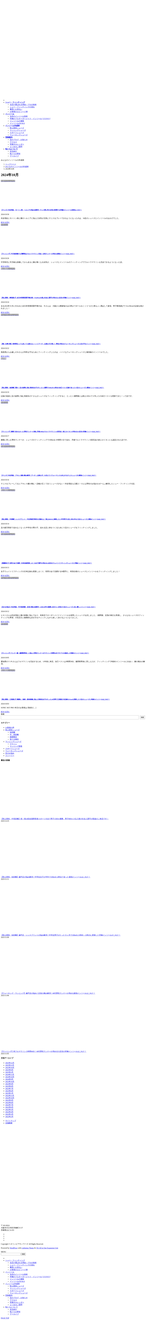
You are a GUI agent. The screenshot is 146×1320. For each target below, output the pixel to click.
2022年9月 (9, 1100)
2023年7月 (9, 1088)
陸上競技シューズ (17, 128)
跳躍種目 (13, 737)
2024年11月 (9, 1074)
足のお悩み (9, 753)
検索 (2, 714)
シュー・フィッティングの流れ (22, 107)
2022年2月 (9, 1116)
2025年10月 (9, 1067)
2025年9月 (9, 1070)
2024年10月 (9, 1077)
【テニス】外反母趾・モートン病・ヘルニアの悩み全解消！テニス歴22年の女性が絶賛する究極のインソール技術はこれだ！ (41, 210)
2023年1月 (9, 1093)
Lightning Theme (27, 1248)
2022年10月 (9, 1098)
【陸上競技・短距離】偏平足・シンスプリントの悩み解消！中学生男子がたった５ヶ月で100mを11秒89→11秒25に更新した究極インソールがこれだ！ (61, 935)
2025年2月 (9, 1072)
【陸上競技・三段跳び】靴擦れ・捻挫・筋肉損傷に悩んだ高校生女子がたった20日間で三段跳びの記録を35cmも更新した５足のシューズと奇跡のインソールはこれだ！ (55, 699)
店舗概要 (8, 1123)
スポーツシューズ (17, 133)
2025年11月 (9, 1065)
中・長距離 (14, 735)
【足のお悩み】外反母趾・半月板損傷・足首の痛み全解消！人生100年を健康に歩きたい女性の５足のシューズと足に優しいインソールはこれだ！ (48, 607)
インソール (9, 1272)
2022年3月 (9, 1114)
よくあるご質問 (16, 147)
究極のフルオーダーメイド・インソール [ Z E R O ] (30, 119)
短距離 (12, 732)
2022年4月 (9, 1112)
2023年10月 (9, 1081)
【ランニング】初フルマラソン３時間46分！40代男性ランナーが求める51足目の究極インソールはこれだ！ (43, 1051)
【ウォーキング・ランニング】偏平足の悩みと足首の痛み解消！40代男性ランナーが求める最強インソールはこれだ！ (48, 993)
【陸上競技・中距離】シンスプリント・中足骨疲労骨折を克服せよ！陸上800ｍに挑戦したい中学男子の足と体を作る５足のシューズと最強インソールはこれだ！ (53, 519)
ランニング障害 (16, 746)
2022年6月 (9, 1107)
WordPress (13, 1248)
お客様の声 (9, 728)
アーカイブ (14, 156)
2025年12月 (9, 1063)
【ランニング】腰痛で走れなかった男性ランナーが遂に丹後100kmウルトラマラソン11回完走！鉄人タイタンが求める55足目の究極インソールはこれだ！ (51, 431)
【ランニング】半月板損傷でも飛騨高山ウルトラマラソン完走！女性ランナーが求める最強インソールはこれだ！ (38, 254)
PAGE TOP (5, 1318)
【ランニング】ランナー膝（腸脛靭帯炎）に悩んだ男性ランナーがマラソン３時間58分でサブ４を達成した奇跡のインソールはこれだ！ (45, 653)
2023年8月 (9, 1086)
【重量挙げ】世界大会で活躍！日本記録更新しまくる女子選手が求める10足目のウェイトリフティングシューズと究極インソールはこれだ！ (46, 563)
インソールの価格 (17, 121)
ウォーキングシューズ (19, 135)
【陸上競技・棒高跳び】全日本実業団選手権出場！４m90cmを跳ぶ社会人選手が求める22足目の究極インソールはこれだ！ (41, 297)
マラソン (13, 744)
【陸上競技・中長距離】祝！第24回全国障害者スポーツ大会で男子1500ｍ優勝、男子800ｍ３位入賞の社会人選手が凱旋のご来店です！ (55, 819)
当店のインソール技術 (19, 116)
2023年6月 (9, 1091)
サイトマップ (10, 1121)
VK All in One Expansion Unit (47, 1248)
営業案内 (8, 1295)
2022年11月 (9, 1095)
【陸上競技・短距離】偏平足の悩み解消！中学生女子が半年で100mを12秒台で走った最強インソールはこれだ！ (45, 877)
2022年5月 (9, 1109)
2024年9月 (9, 1079)
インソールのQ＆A (17, 123)
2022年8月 (9, 1102)
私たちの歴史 (15, 154)
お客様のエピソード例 (19, 112)
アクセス (13, 142)
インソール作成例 (12, 1284)
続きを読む (5, 222)
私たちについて (11, 1307)
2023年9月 (9, 1084)
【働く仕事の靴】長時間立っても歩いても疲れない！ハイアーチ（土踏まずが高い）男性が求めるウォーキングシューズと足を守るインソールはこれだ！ (51, 344)
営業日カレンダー (17, 144)
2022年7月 (9, 1105)
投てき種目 (14, 739)
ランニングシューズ (18, 130)
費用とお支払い (16, 109)
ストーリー (9, 756)
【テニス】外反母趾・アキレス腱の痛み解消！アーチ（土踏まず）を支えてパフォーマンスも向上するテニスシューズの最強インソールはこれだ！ (48, 475)
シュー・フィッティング (15, 1260)
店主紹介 (13, 151)
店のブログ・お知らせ (19, 140)
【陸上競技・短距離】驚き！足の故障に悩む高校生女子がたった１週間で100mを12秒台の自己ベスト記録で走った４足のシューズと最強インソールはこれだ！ (52, 387)
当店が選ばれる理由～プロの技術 (23, 105)
